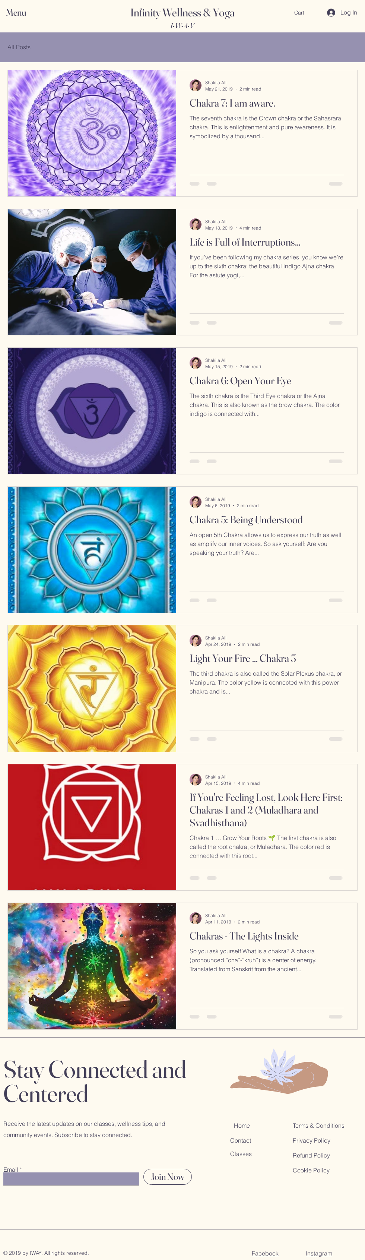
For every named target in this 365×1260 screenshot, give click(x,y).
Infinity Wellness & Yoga (182, 12)
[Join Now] (167, 1177)
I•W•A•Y (182, 25)
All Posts (19, 47)
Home (242, 1125)
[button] (23, 12)
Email (10, 1169)
